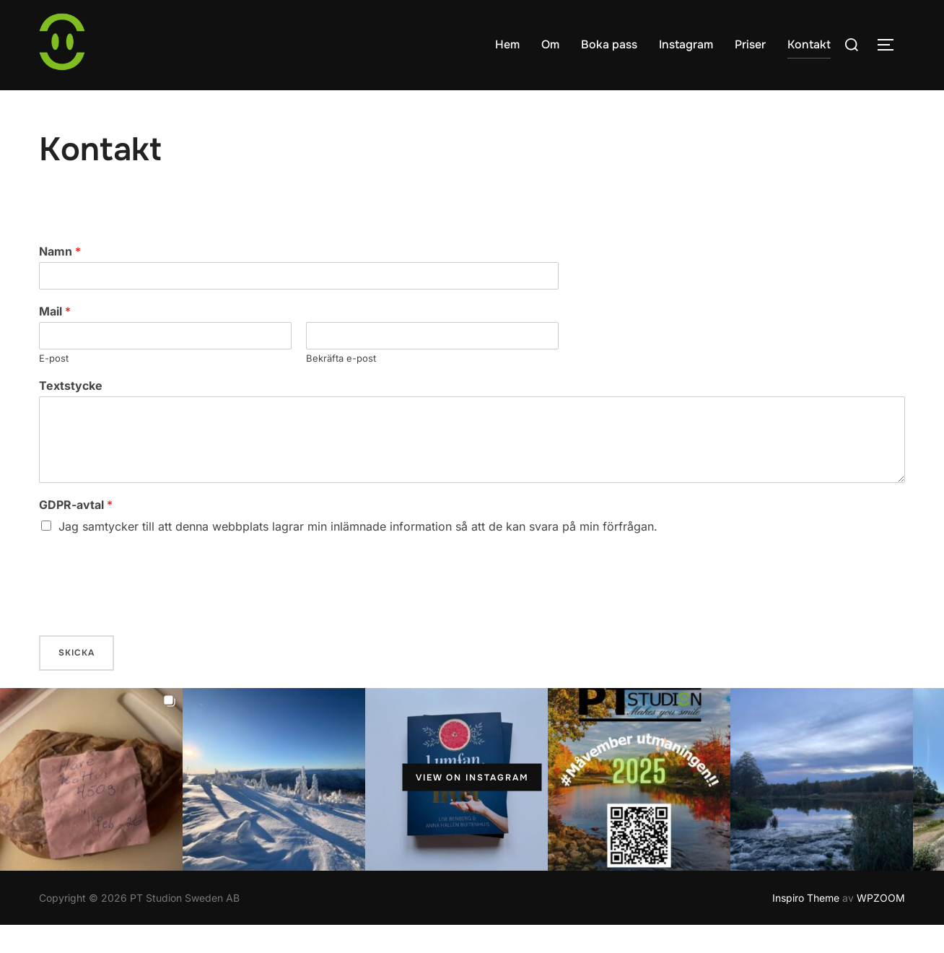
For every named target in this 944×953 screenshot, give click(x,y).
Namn (60, 279)
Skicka (76, 681)
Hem (507, 44)
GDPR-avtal (76, 533)
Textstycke (70, 413)
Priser (750, 44)
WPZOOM (881, 925)
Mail (55, 339)
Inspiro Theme (805, 925)
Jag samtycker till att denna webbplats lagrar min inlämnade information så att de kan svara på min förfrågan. (357, 554)
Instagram (686, 44)
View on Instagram (472, 805)
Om (550, 44)
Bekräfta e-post (341, 385)
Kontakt (809, 44)
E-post (54, 385)
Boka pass (609, 44)
